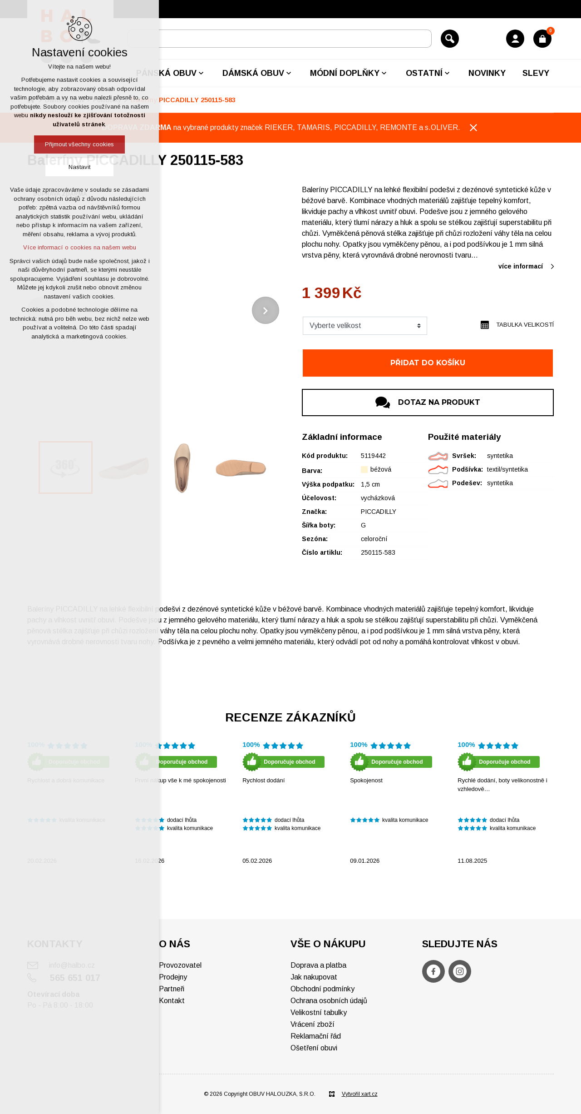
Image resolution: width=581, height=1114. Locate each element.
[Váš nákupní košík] (542, 39)
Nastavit (79, 167)
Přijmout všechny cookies (79, 144)
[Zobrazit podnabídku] (201, 73)
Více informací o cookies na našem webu (79, 247)
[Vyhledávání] (450, 39)
